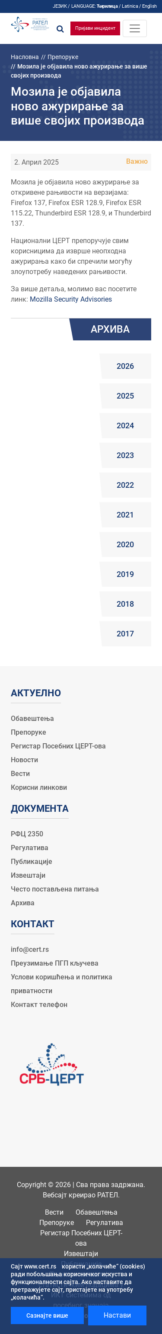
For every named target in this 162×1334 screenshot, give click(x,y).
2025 (125, 395)
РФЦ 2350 (27, 834)
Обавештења (32, 718)
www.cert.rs (40, 1266)
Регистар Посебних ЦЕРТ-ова (58, 746)
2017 (125, 633)
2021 (125, 514)
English (149, 6)
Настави (117, 1315)
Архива (23, 903)
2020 (125, 544)
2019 (125, 574)
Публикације (31, 861)
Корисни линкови (39, 787)
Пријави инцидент (95, 28)
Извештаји (28, 875)
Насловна (25, 56)
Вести (20, 774)
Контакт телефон (39, 1004)
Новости (24, 760)
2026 (125, 366)
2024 (125, 425)
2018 (125, 603)
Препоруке (63, 56)
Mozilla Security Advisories (71, 299)
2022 (125, 484)
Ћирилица (107, 6)
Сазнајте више (47, 1315)
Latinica (130, 6)
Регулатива (29, 848)
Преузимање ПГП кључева (54, 963)
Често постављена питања (55, 889)
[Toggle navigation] (135, 28)
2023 (125, 455)
